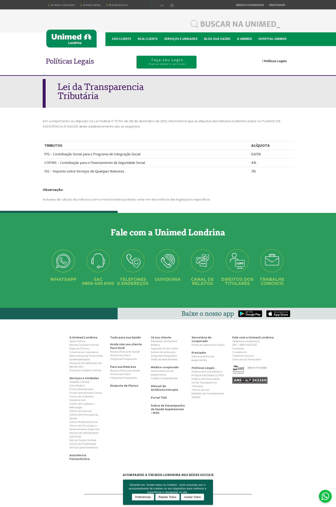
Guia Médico (77, 385)
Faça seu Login (167, 62)
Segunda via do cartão (164, 348)
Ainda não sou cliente (126, 344)
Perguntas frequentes (164, 355)
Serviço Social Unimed (82, 440)
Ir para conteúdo (61, 5)
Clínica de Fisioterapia (82, 443)
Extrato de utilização (163, 352)
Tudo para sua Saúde (125, 337)
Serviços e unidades (181, 39)
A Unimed (244, 39)
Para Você (117, 348)
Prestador (277, 5)
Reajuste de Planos (124, 385)
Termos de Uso (200, 389)
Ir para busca (117, 5)
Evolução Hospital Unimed (85, 370)
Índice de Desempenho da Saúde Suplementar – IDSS (168, 409)
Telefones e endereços (246, 341)
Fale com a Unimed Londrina (253, 337)
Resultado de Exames (164, 341)
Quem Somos (77, 341)
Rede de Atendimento (164, 359)
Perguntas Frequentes (123, 358)
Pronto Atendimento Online (85, 392)
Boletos (155, 344)
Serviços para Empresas (83, 447)
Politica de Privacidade (206, 378)
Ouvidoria (238, 348)
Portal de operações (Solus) (208, 344)
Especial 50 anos (79, 348)
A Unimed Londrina (83, 337)
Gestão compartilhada (164, 378)
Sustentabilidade (79, 359)
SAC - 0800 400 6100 (244, 344)
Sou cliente (121, 39)
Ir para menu (90, 5)
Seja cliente (148, 39)
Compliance (239, 352)
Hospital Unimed (272, 39)
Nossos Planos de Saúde (125, 351)
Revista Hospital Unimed (84, 344)
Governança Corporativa (83, 352)
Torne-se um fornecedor (246, 359)
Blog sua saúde (217, 39)
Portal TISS (159, 397)
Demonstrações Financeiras (86, 355)
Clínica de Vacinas (80, 411)
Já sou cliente (161, 337)
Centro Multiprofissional (83, 421)
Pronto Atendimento (81, 389)
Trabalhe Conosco (243, 355)
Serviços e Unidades (84, 378)
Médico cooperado (250, 5)
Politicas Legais (275, 61)
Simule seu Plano (120, 355)
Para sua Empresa (123, 366)
